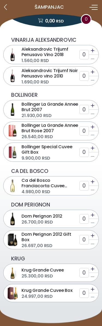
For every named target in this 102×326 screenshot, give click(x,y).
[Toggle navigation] (94, 7)
